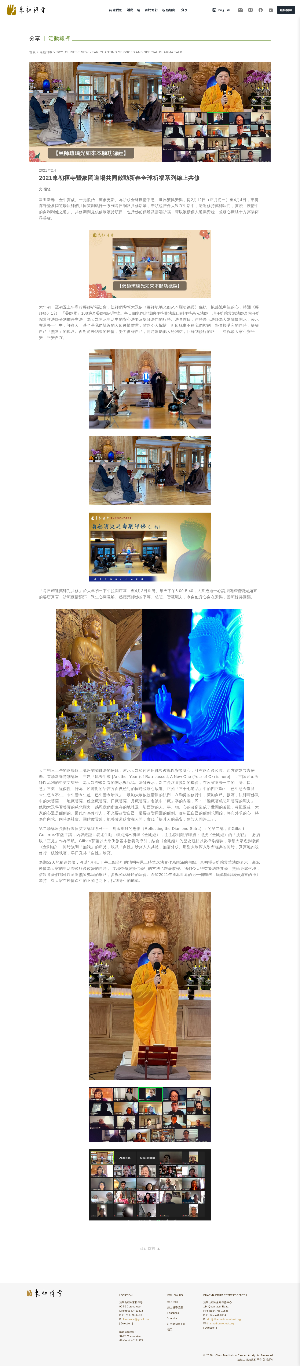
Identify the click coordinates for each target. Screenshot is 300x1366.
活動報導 (46, 52)
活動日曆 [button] (133, 10)
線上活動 (172, 1301)
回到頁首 (150, 1248)
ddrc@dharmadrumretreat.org (223, 1319)
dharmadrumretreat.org (220, 1323)
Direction (126, 1323)
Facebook (173, 1312)
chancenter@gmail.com (136, 1319)
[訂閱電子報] (240, 10)
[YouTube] (271, 10)
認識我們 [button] (116, 10)
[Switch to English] (221, 10)
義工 (169, 1329)
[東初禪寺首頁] (34, 10)
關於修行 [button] (151, 10)
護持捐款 (286, 10)
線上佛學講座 (175, 1307)
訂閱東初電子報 (176, 1324)
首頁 (32, 52)
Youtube (172, 1318)
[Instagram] (250, 10)
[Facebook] (261, 10)
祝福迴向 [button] (169, 10)
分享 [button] (184, 10)
